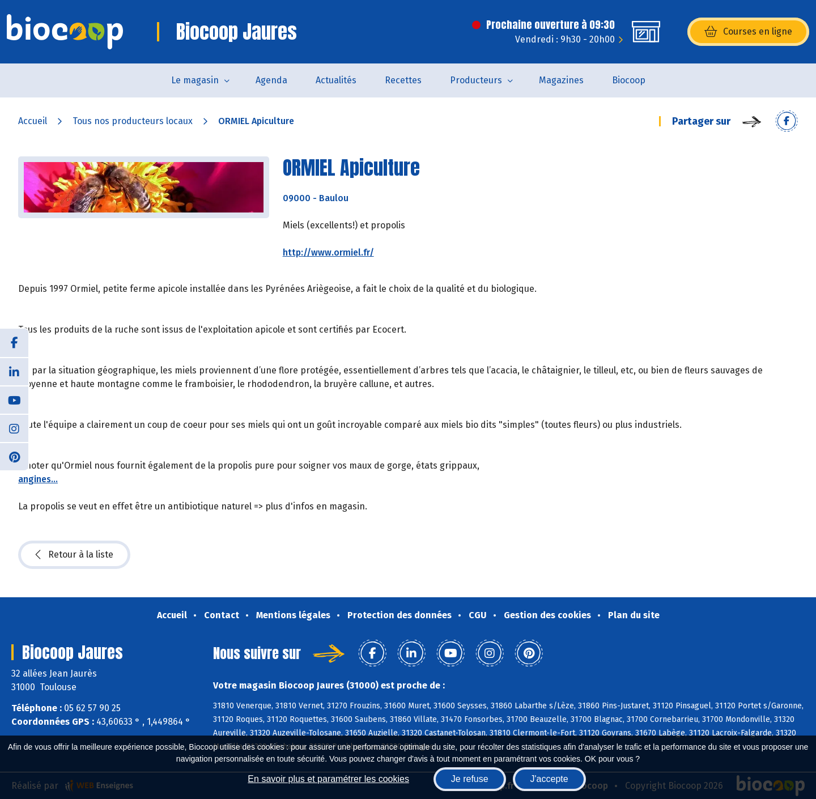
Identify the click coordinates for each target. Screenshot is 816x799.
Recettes (403, 80)
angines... (38, 479)
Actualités (336, 80)
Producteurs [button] (476, 80)
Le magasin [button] (195, 80)
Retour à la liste (74, 554)
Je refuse (469, 779)
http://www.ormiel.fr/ (328, 252)
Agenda (271, 80)
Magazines (561, 80)
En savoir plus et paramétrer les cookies (328, 779)
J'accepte (549, 779)
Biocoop (628, 80)
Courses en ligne (748, 31)
